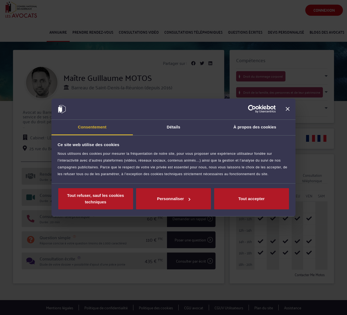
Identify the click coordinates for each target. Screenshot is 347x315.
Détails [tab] (173, 127)
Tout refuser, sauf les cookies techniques (95, 198)
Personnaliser (173, 198)
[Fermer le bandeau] (288, 109)
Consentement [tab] (92, 127)
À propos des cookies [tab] (254, 127)
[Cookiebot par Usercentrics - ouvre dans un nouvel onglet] (252, 109)
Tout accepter (251, 198)
